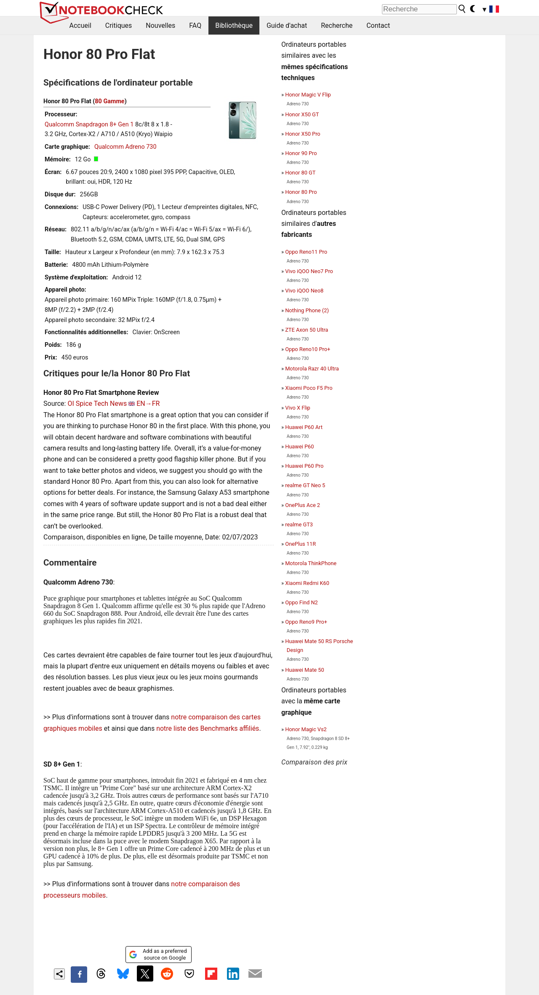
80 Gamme (109, 101)
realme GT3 (299, 524)
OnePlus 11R (300, 544)
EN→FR (148, 404)
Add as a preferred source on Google (158, 954)
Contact (378, 25)
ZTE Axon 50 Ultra (306, 330)
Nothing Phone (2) (307, 310)
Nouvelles (160, 25)
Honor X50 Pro (302, 134)
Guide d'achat (287, 25)
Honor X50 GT (302, 114)
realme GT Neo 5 (305, 485)
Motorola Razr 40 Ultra (312, 368)
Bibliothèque (234, 25)
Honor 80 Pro (301, 192)
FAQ (195, 25)
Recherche (336, 25)
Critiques (118, 25)
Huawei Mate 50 (304, 670)
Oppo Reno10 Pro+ (307, 349)
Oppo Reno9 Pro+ (306, 622)
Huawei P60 (299, 446)
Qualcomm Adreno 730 (125, 146)
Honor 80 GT (300, 172)
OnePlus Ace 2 (302, 505)
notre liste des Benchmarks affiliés (207, 728)
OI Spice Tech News (97, 404)
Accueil (80, 25)
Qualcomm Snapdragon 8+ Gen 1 (89, 124)
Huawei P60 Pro (304, 466)
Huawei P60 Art (304, 427)
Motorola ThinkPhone (310, 563)
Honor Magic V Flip (308, 94)
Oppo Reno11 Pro (306, 252)
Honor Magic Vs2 (306, 729)
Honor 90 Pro (301, 153)
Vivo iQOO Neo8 (304, 290)
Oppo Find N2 (301, 602)
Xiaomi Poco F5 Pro (308, 388)
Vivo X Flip (297, 408)
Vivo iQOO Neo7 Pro (309, 271)
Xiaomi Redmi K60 (307, 583)
